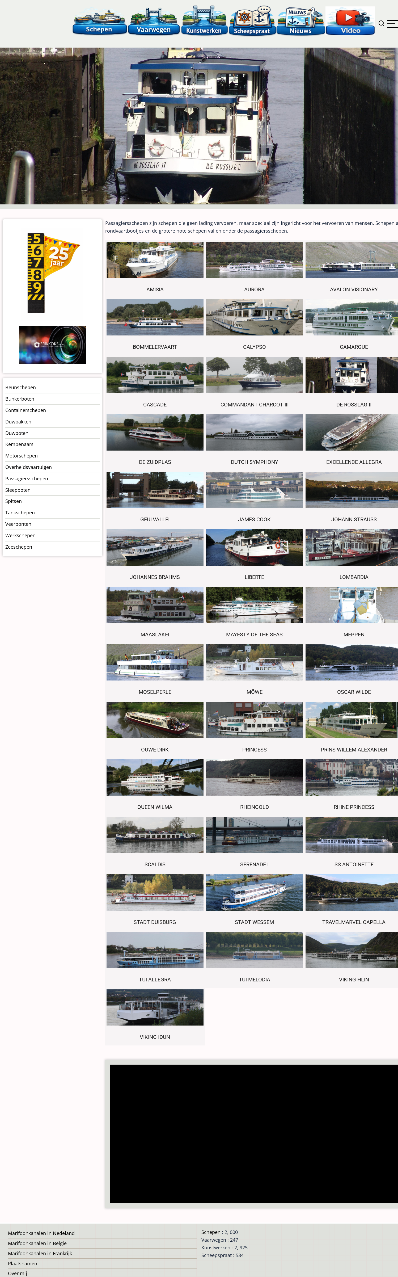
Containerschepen (25, 410)
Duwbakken (18, 421)
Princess (254, 750)
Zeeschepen (18, 547)
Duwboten (16, 433)
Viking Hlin (354, 980)
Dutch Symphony (254, 462)
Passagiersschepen (26, 478)
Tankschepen (20, 512)
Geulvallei (155, 519)
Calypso (254, 347)
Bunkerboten (19, 399)
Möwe (254, 692)
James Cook (254, 519)
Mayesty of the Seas (254, 635)
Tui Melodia (254, 980)
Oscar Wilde (354, 692)
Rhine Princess (354, 807)
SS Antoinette (354, 865)
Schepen (211, 1232)
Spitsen (13, 501)
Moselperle (155, 692)
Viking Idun (155, 1037)
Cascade (155, 405)
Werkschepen (20, 535)
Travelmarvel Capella (354, 922)
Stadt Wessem (254, 922)
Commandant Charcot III (255, 405)
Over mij (17, 1273)
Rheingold (254, 807)
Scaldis (155, 865)
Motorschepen (21, 455)
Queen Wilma (154, 807)
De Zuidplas (155, 462)
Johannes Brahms (155, 577)
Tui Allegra (155, 980)
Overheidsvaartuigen (28, 467)
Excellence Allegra (354, 462)
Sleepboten (18, 490)
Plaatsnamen (22, 1263)
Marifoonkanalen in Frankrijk (40, 1253)
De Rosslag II (353, 405)
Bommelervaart (155, 347)
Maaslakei (155, 635)
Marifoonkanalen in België (37, 1243)
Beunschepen (20, 387)
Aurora (254, 290)
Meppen (354, 635)
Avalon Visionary (354, 290)
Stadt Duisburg (155, 922)
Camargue (354, 347)
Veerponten (18, 524)
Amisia (155, 290)
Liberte (254, 577)
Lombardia (354, 577)
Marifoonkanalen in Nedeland (41, 1233)
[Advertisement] (250, 1134)
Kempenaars (19, 444)
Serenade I (254, 865)
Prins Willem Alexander (354, 750)
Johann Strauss (354, 519)
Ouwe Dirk (155, 750)
